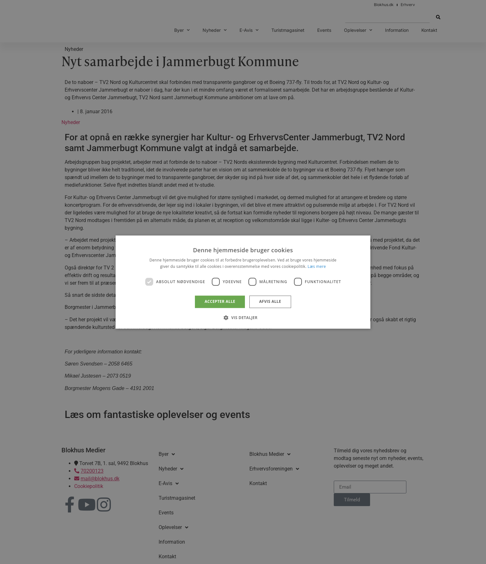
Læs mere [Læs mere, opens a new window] (317, 266)
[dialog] (243, 282)
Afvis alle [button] (270, 301)
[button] (242, 317)
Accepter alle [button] (219, 301)
